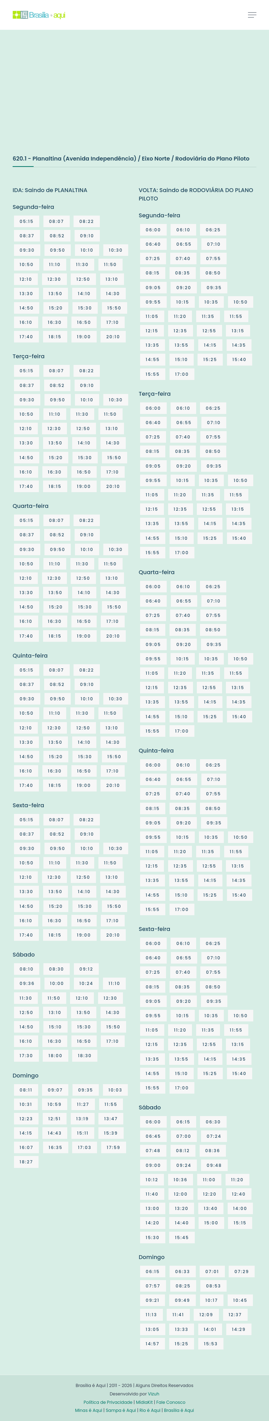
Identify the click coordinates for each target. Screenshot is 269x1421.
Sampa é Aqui (121, 1410)
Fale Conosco (170, 1402)
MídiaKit (144, 1402)
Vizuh (153, 1394)
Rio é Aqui (149, 1410)
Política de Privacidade (108, 1402)
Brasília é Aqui (179, 1410)
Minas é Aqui (88, 1410)
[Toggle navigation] (252, 15)
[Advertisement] (65, 99)
